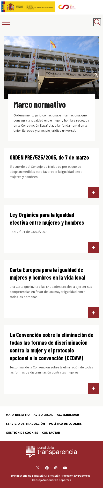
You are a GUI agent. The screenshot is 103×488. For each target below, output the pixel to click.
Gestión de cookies (22, 432)
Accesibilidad (68, 414)
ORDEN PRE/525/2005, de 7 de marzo (49, 157)
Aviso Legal (43, 414)
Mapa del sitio (18, 414)
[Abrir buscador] (97, 22)
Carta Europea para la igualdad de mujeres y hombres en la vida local (47, 273)
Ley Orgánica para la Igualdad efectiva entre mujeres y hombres (47, 218)
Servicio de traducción (25, 423)
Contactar (51, 432)
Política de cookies (65, 423)
